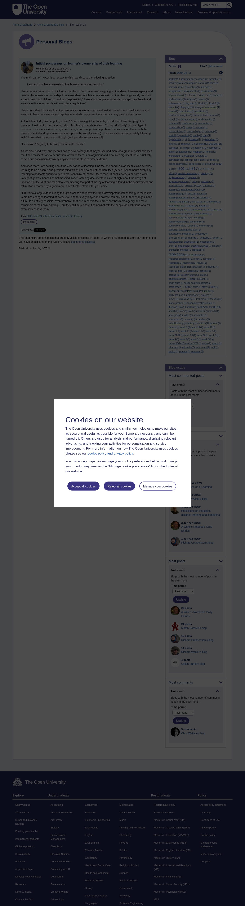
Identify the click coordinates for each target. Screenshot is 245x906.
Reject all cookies (119, 486)
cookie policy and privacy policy (110, 453)
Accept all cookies (83, 486)
